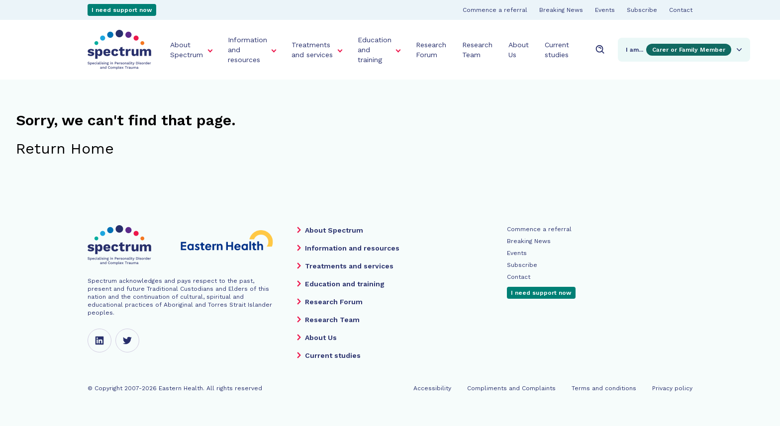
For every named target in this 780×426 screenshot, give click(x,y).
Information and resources (247, 50)
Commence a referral (495, 9)
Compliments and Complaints (511, 388)
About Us (518, 50)
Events (605, 9)
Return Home (65, 148)
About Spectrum (186, 50)
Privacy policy (672, 388)
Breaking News (561, 9)
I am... (685, 50)
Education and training (374, 50)
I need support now (122, 9)
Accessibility (432, 388)
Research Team (477, 50)
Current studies (557, 50)
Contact (680, 9)
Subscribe (642, 9)
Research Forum (431, 50)
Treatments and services (312, 50)
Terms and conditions (604, 388)
